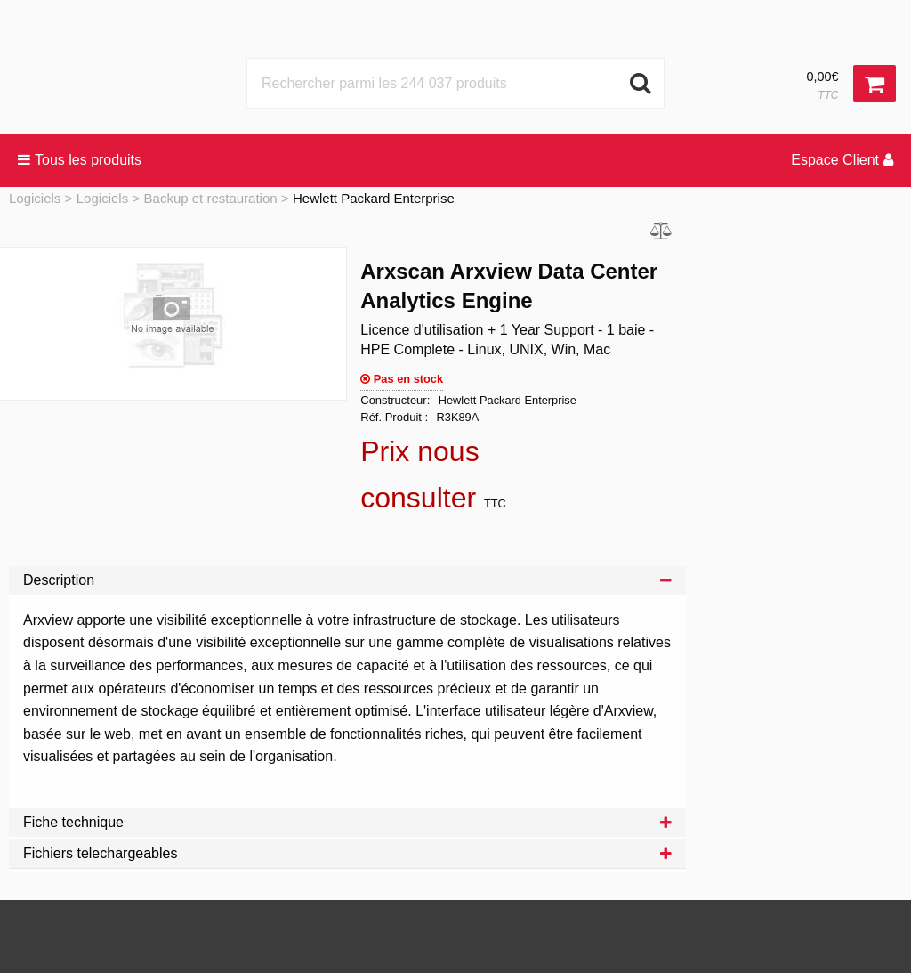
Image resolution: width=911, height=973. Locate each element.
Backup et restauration (211, 198)
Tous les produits (79, 159)
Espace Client (842, 159)
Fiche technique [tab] (347, 822)
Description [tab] (347, 580)
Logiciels (34, 198)
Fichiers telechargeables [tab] (347, 853)
